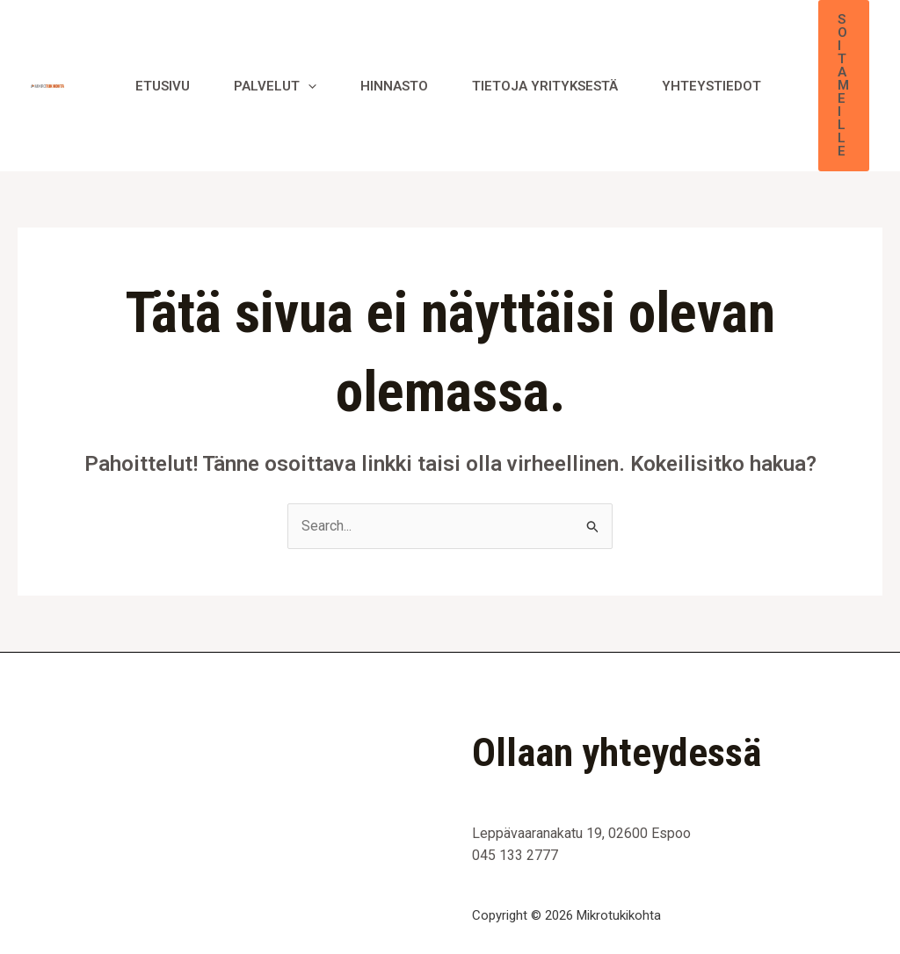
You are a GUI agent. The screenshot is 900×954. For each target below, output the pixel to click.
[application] (308, 86)
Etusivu (162, 86)
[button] (843, 85)
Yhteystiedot (711, 86)
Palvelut (275, 86)
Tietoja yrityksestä (545, 86)
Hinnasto (394, 86)
